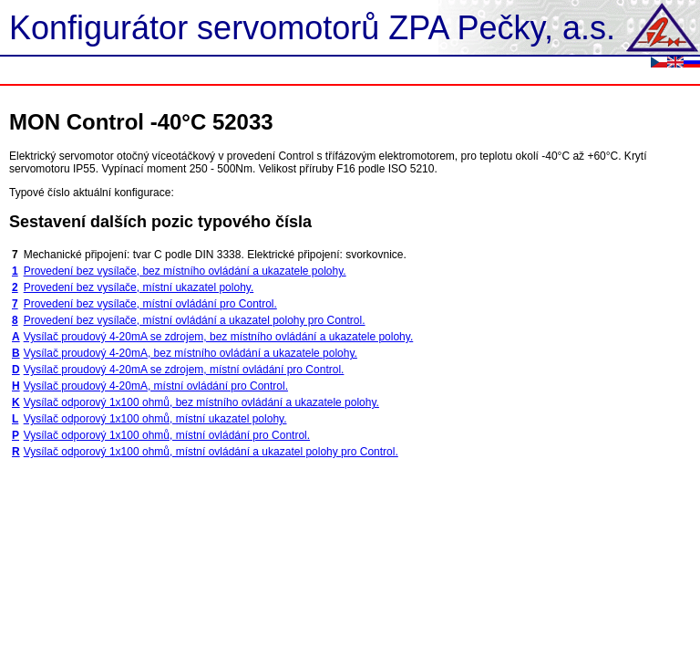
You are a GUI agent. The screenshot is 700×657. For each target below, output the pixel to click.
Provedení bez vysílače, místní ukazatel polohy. (139, 287)
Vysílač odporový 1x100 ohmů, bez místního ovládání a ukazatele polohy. (201, 402)
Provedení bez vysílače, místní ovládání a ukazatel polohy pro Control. (194, 320)
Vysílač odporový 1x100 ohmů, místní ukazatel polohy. (155, 418)
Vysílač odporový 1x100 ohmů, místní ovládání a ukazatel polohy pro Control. (211, 451)
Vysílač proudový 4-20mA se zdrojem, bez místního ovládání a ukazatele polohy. (219, 336)
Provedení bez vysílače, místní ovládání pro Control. (150, 303)
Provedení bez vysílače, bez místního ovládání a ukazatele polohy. (185, 271)
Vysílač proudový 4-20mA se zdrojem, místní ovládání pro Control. (184, 369)
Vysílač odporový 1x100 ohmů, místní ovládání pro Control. (167, 435)
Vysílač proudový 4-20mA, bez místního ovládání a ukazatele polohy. (190, 353)
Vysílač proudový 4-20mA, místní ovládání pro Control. (156, 386)
